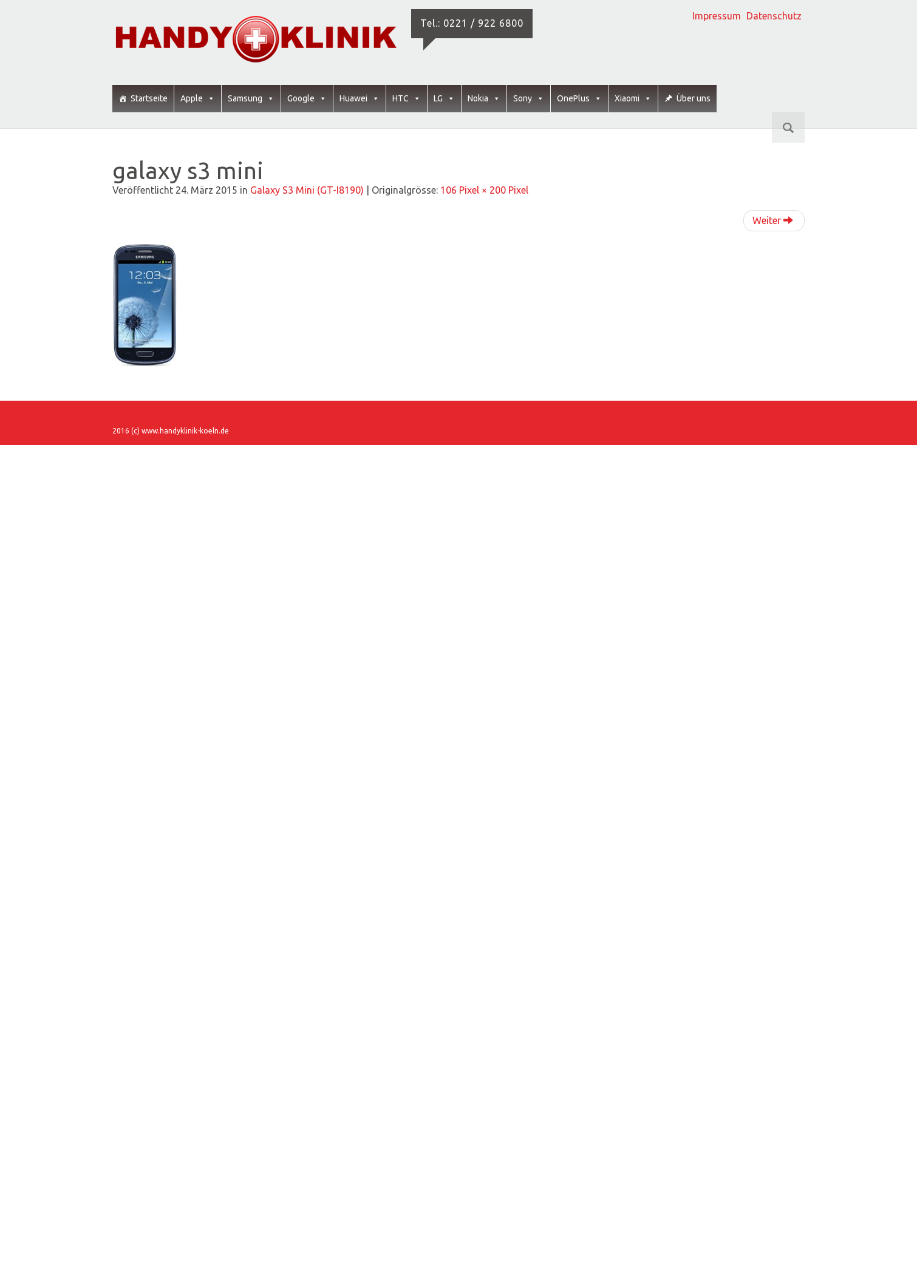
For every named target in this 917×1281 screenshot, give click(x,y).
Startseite (149, 98)
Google (307, 98)
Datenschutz (774, 15)
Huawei (359, 98)
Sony (528, 98)
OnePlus (579, 98)
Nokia (484, 98)
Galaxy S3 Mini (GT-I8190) (307, 190)
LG (444, 98)
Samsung (251, 98)
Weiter (772, 220)
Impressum (716, 15)
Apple (197, 98)
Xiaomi (633, 98)
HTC (406, 98)
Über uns (694, 98)
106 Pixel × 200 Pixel (484, 190)
